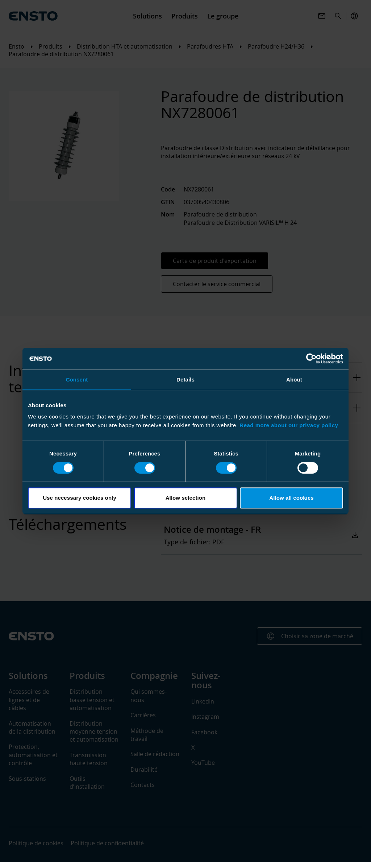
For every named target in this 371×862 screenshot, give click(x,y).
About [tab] (294, 379)
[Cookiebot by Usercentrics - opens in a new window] (311, 358)
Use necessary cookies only (79, 498)
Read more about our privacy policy (288, 425)
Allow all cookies (291, 498)
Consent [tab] (77, 379)
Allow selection (186, 498)
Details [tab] (185, 379)
